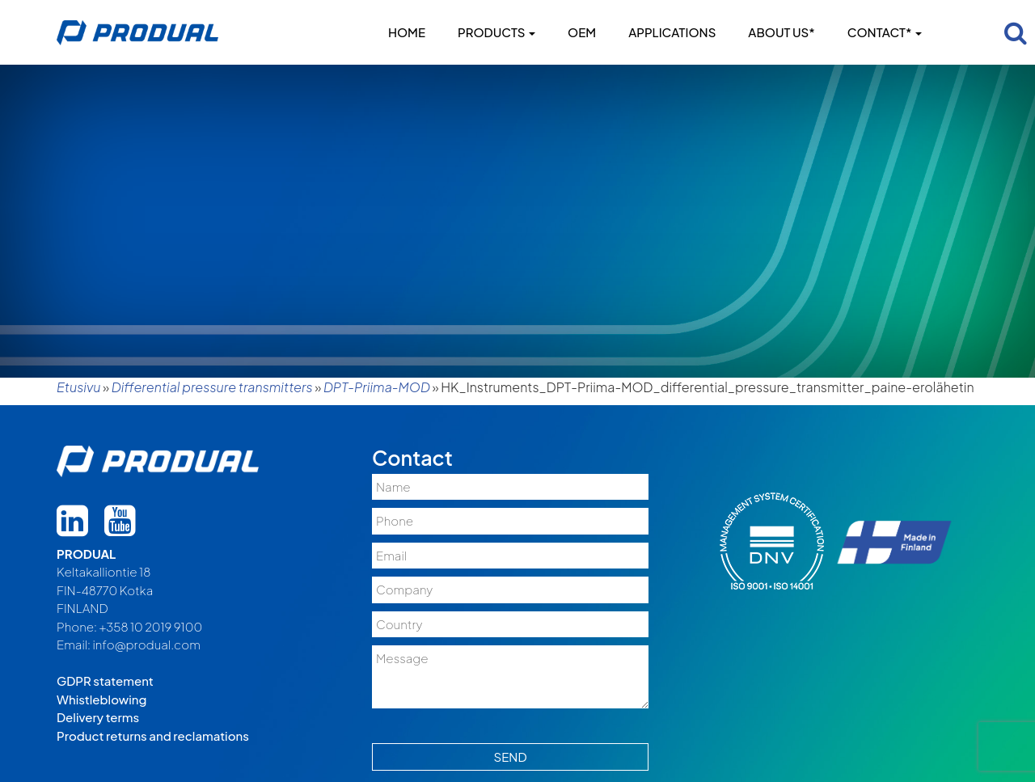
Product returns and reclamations (153, 735)
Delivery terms (98, 717)
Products (496, 32)
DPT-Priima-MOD (376, 386)
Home (406, 32)
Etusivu (78, 386)
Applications (672, 32)
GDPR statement (105, 680)
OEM (582, 32)
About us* (781, 32)
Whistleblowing (101, 699)
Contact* (884, 32)
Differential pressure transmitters (212, 386)
